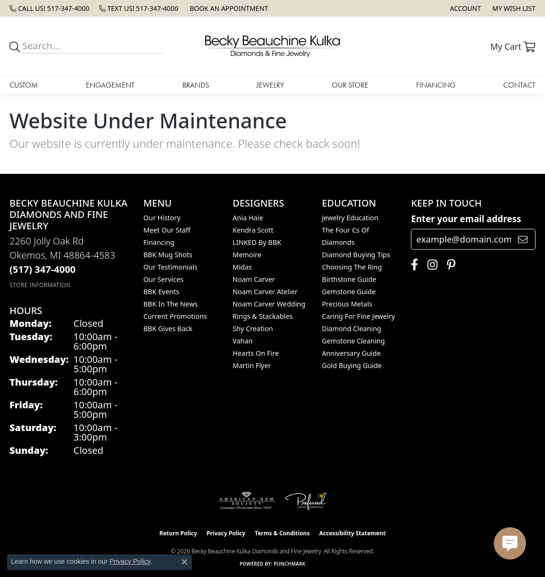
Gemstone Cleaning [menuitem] (353, 340)
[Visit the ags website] (247, 501)
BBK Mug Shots (168, 254)
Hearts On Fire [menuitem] (256, 353)
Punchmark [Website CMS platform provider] (290, 563)
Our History (162, 217)
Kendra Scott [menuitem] (253, 229)
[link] (49, 8)
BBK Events (162, 291)
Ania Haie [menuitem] (248, 217)
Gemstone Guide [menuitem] (349, 291)
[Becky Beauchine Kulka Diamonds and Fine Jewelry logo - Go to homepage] (272, 46)
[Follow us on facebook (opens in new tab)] (412, 264)
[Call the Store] (42, 269)
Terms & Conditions (282, 533)
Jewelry (270, 85)
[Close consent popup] (184, 562)
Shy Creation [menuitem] (253, 328)
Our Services (164, 279)
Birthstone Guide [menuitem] (349, 279)
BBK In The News (171, 303)
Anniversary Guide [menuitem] (351, 353)
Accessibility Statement (352, 533)
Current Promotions (175, 316)
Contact (519, 85)
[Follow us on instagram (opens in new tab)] (430, 264)
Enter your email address (466, 219)
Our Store (350, 85)
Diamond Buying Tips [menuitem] (356, 254)
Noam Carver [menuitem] (254, 279)
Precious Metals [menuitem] (347, 303)
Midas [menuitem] (242, 266)
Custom (23, 85)
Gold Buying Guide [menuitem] (352, 365)
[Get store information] (40, 285)
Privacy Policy (226, 533)
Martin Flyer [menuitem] (252, 365)
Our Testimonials (171, 266)
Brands (195, 85)
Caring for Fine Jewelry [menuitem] (358, 316)
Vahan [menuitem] (243, 340)
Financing (435, 85)
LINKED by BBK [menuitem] (257, 242)
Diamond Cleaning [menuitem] (351, 328)
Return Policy (178, 533)
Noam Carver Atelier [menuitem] (265, 291)
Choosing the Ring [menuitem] (352, 266)
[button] (464, 8)
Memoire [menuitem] (247, 254)
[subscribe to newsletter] (522, 239)
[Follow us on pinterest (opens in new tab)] (448, 264)
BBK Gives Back (168, 328)
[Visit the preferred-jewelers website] (306, 501)
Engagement (110, 85)
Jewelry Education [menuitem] (350, 217)
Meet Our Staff (167, 229)
